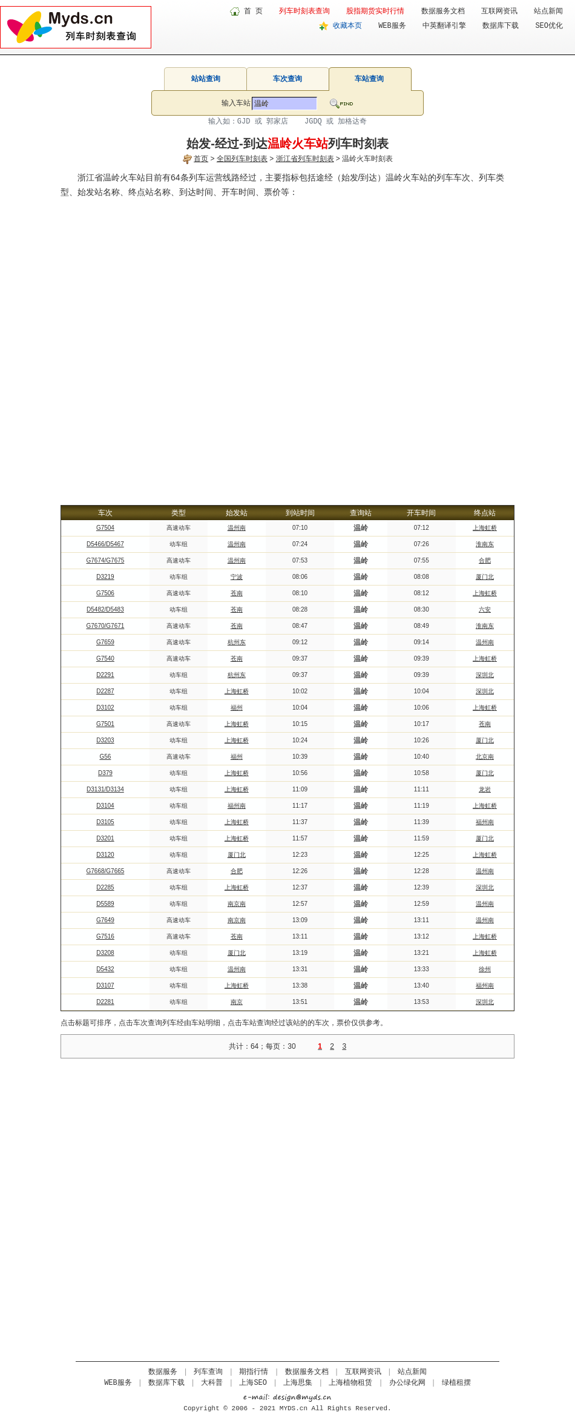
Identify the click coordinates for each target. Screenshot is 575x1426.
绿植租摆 (456, 1383)
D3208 (105, 952)
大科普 (212, 1383)
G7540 (105, 658)
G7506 (105, 593)
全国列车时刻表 (242, 158)
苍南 (237, 593)
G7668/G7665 (105, 871)
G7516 (105, 936)
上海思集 (297, 1383)
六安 (485, 609)
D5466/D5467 (105, 544)
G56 (105, 756)
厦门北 (485, 576)
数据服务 (162, 1372)
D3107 (105, 985)
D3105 (105, 822)
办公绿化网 (407, 1383)
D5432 (105, 969)
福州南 (237, 805)
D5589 (105, 903)
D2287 (105, 691)
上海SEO (253, 1383)
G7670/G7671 (105, 625)
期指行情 (253, 1372)
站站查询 (205, 78)
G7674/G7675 (105, 560)
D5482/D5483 (105, 609)
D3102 (105, 707)
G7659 (105, 642)
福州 (237, 707)
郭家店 (277, 121)
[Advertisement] (139, 344)
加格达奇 (352, 121)
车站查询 (369, 78)
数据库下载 (500, 26)
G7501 (105, 724)
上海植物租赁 (350, 1383)
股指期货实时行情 (375, 11)
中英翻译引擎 (444, 26)
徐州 (485, 969)
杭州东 (237, 642)
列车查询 (208, 1372)
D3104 (105, 805)
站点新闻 (548, 11)
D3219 (105, 576)
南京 (237, 1002)
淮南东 (485, 544)
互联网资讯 (499, 11)
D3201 (105, 838)
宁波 (237, 576)
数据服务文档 (443, 11)
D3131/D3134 (105, 789)
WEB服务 (392, 26)
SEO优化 (549, 26)
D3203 (105, 740)
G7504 (105, 527)
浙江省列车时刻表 (305, 158)
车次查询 (287, 78)
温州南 (237, 527)
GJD (244, 121)
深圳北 (485, 675)
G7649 (105, 920)
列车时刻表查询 (304, 11)
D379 (105, 773)
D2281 (105, 1002)
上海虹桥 (485, 527)
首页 (201, 158)
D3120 (105, 854)
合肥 (485, 560)
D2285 (105, 887)
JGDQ (313, 121)
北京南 (485, 756)
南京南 (237, 903)
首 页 (253, 11)
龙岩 (485, 789)
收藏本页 (347, 26)
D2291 (105, 675)
